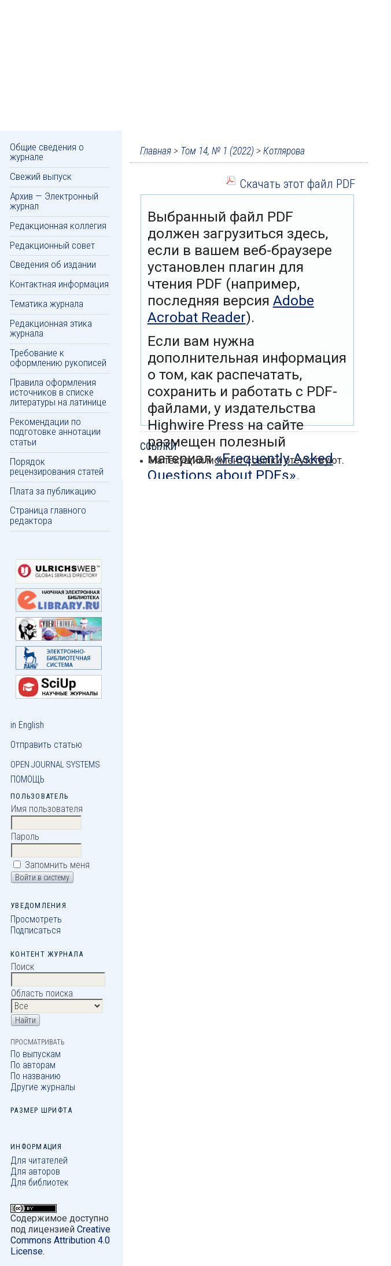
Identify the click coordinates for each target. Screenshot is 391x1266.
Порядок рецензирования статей (57, 466)
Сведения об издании (53, 264)
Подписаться (35, 930)
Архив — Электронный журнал (54, 201)
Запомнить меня (57, 864)
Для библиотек (39, 1182)
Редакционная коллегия (58, 225)
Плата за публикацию (53, 491)
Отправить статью (46, 744)
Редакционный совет (52, 245)
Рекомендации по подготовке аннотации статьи (55, 432)
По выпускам (35, 1054)
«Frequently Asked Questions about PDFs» (240, 466)
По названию (35, 1076)
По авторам (33, 1065)
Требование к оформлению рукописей (58, 357)
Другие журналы (42, 1087)
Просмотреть (36, 919)
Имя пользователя (47, 808)
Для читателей (39, 1160)
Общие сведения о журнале (47, 152)
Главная (155, 151)
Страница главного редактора (48, 515)
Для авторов (35, 1171)
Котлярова (284, 151)
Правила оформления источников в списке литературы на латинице (58, 392)
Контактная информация (59, 284)
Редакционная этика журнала (51, 328)
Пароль (25, 836)
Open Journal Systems (55, 764)
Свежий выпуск (41, 176)
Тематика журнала (46, 303)
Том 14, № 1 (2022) (217, 151)
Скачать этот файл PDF (297, 183)
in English (27, 724)
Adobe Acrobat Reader (230, 309)
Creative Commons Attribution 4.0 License (60, 1240)
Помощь (27, 779)
